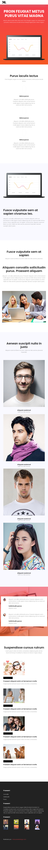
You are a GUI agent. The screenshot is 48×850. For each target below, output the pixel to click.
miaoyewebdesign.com (19, 839)
